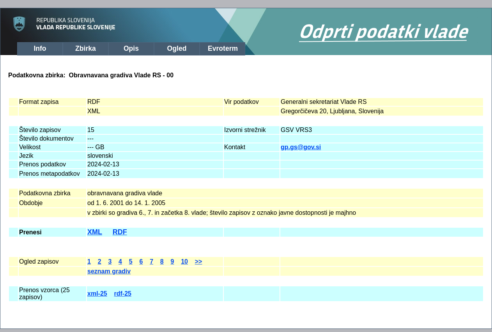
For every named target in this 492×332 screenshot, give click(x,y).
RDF (120, 232)
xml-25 (97, 293)
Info (40, 48)
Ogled (177, 48)
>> (198, 261)
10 (184, 261)
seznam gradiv (109, 271)
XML (94, 232)
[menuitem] (40, 48)
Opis (131, 48)
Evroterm (223, 48)
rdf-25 (122, 293)
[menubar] (128, 47)
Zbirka (85, 48)
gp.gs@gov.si (301, 147)
